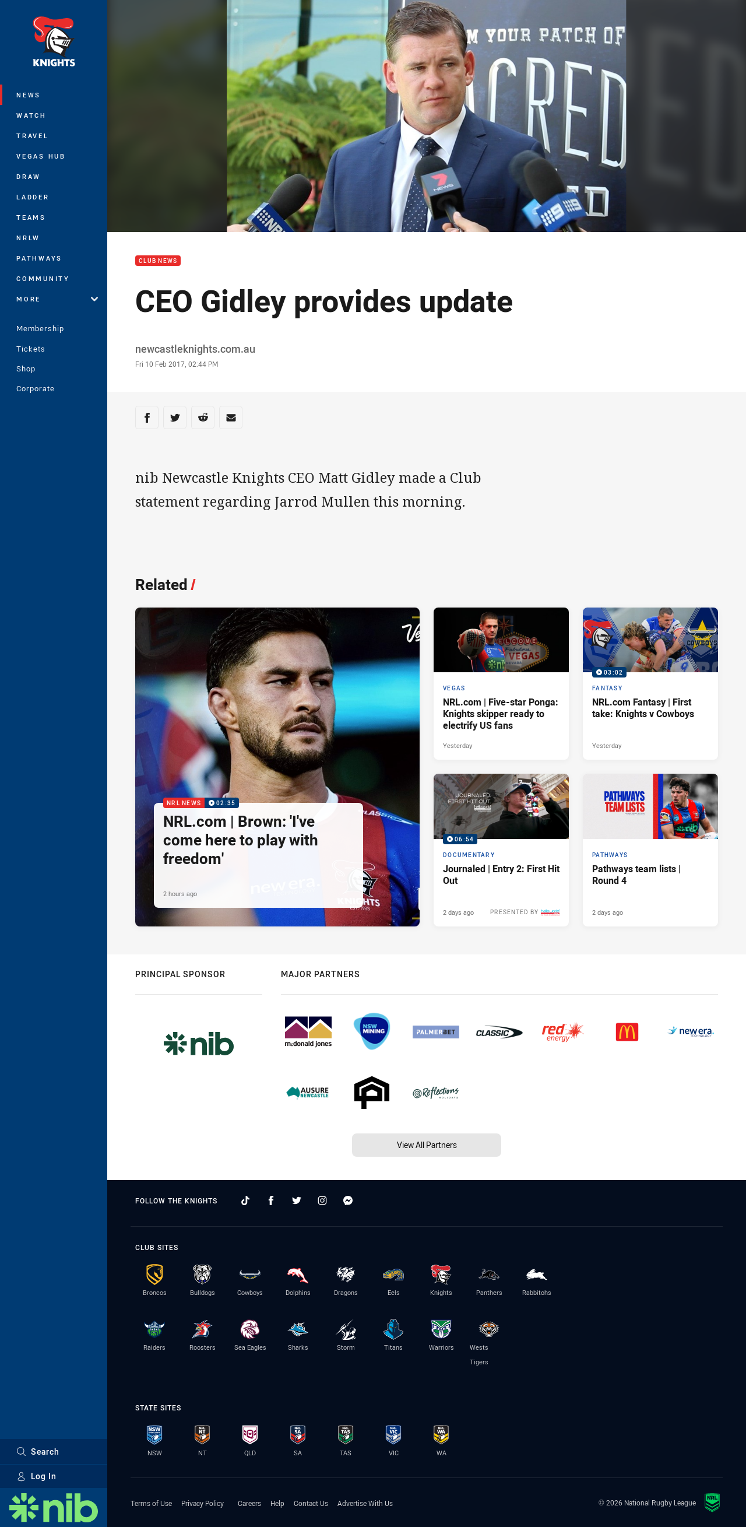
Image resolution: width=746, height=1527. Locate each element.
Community (43, 278)
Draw (28, 176)
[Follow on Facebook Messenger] (348, 1200)
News (28, 94)
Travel (32, 135)
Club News (158, 261)
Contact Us (311, 1503)
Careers (249, 1503)
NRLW (28, 237)
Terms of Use (151, 1503)
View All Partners (427, 1144)
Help (277, 1503)
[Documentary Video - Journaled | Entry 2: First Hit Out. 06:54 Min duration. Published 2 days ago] (501, 850)
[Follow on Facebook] (271, 1200)
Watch (31, 115)
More (57, 298)
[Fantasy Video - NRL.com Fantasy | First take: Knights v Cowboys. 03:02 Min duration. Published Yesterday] (650, 684)
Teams (31, 217)
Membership (40, 328)
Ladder (33, 196)
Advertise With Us (365, 1503)
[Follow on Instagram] (322, 1200)
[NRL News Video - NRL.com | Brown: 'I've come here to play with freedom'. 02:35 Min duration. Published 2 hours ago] (277, 767)
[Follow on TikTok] (245, 1200)
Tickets (30, 348)
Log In (36, 1476)
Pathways (39, 258)
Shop (26, 368)
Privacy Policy (202, 1503)
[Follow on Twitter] (296, 1200)
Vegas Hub (41, 156)
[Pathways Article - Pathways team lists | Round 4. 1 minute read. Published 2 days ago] (650, 850)
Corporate (35, 388)
